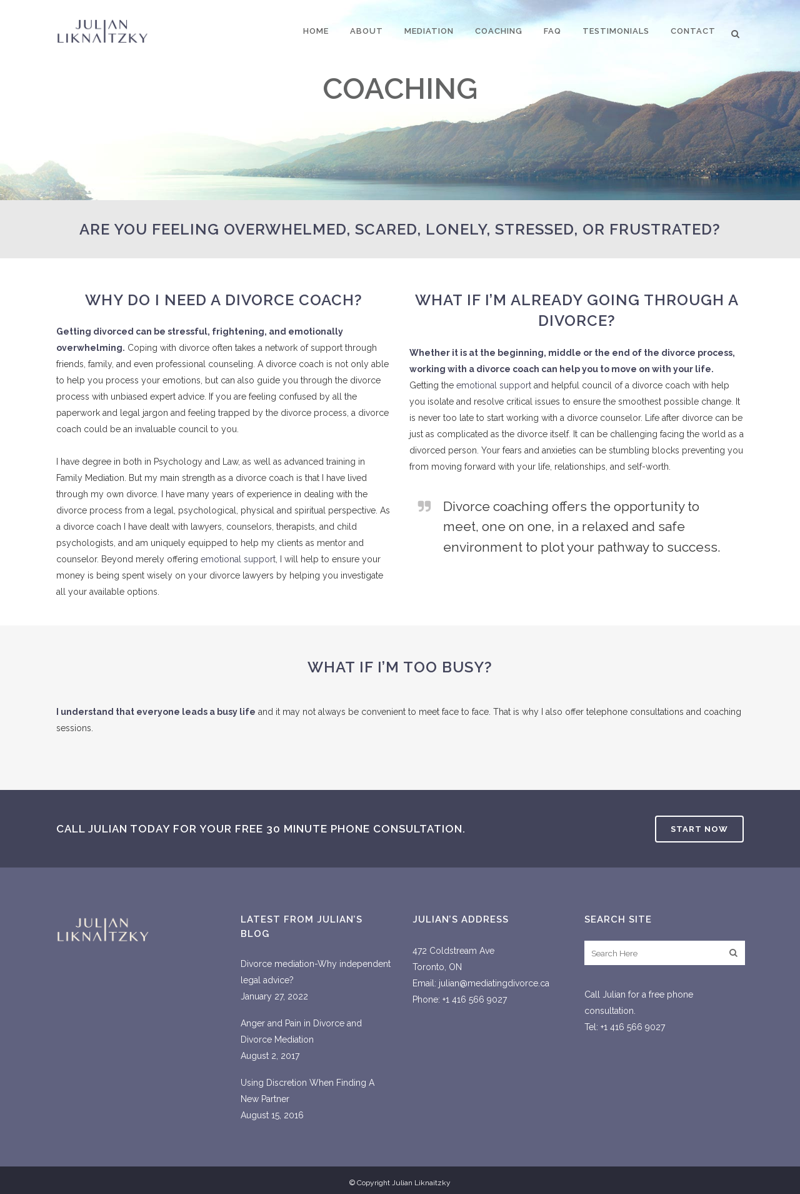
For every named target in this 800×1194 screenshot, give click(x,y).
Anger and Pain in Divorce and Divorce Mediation (301, 1031)
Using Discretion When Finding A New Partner (307, 1091)
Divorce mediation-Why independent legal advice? (316, 972)
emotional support (238, 559)
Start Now (699, 829)
